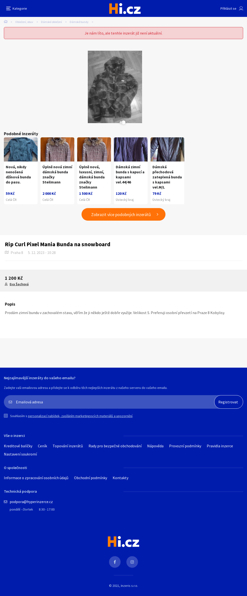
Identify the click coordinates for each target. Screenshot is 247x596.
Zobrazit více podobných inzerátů (121, 287)
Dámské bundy (79, 22)
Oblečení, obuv (24, 22)
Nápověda (155, 518)
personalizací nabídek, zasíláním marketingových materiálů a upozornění (80, 488)
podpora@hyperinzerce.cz (31, 574)
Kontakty (120, 550)
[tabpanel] (67, 87)
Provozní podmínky (185, 518)
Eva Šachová (19, 356)
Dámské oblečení (51, 22)
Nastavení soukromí (20, 526)
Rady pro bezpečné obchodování (115, 518)
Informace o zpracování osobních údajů (36, 550)
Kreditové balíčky (18, 518)
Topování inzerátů (68, 518)
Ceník (42, 518)
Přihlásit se (228, 8)
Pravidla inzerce (220, 518)
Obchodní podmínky (90, 550)
